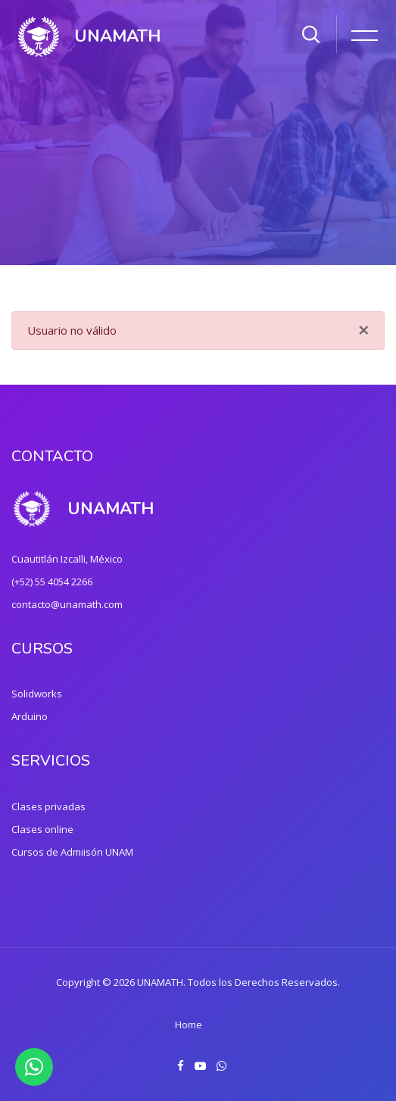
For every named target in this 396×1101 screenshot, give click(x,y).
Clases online (42, 829)
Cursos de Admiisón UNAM (72, 852)
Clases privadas (48, 806)
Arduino (29, 716)
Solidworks (36, 693)
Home (188, 1024)
